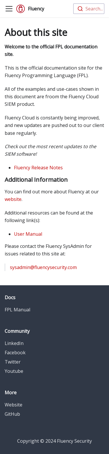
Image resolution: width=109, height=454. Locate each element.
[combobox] (88, 8)
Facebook (15, 352)
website (13, 199)
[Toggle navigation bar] (9, 8)
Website (13, 405)
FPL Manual (17, 309)
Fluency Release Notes (38, 167)
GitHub (12, 414)
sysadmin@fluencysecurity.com (43, 267)
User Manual (28, 234)
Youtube (14, 371)
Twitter (13, 362)
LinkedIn (14, 343)
